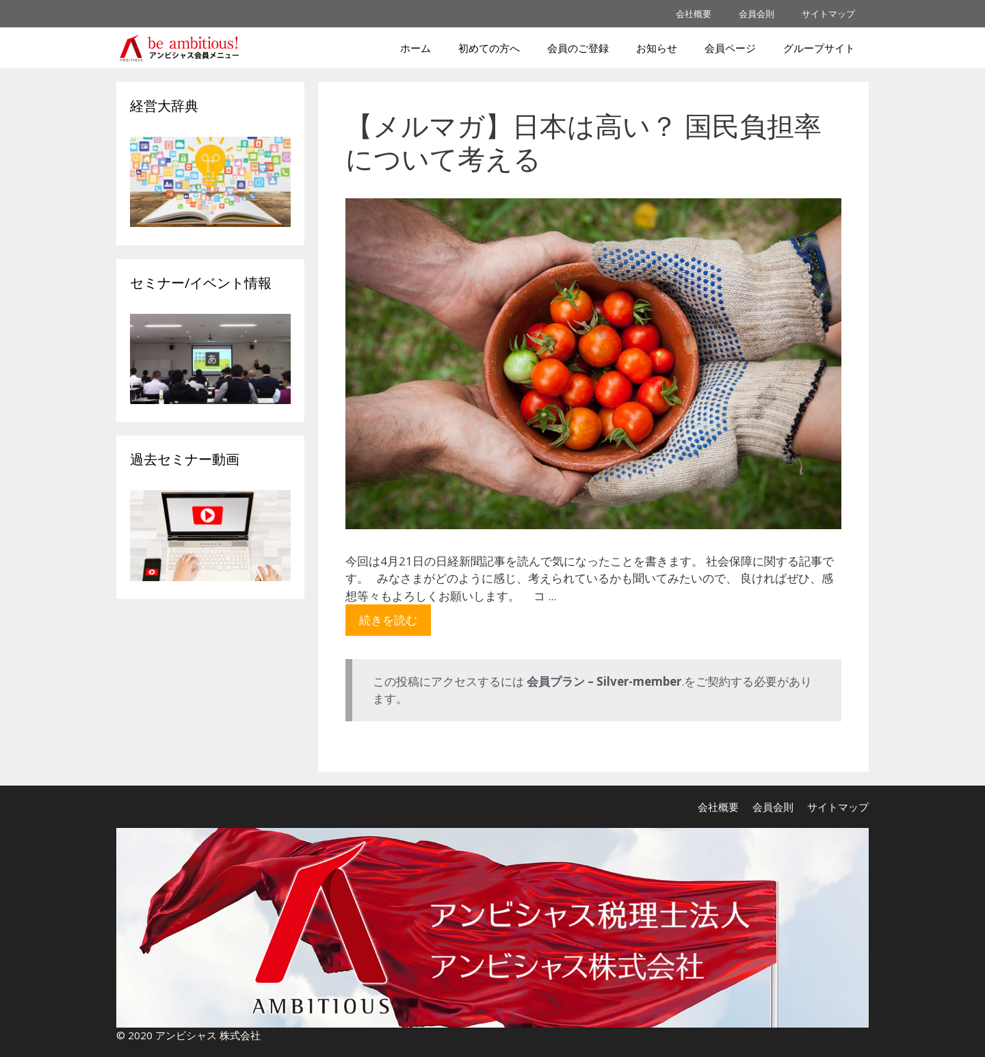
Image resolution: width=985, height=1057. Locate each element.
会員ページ (730, 48)
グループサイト (819, 48)
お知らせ (656, 48)
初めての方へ (489, 48)
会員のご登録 (578, 48)
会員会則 (756, 14)
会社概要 (693, 14)
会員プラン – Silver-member (604, 681)
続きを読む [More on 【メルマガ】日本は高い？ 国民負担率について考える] (388, 620)
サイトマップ (828, 14)
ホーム (415, 48)
